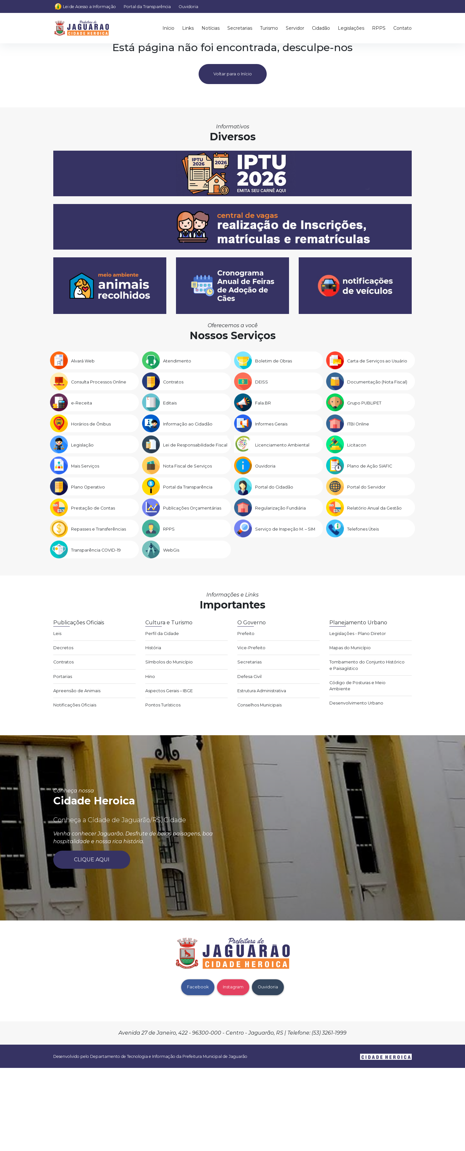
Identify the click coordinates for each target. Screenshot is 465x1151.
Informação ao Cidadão (187, 424)
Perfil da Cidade (162, 633)
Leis (57, 633)
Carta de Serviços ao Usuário (377, 361)
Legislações (351, 28)
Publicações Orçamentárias (192, 508)
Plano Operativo (88, 487)
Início (168, 28)
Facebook (198, 986)
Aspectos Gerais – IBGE (169, 690)
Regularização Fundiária (280, 508)
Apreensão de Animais (76, 690)
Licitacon (356, 445)
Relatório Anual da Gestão (374, 508)
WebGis (171, 550)
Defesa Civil (249, 676)
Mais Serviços (85, 466)
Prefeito (245, 633)
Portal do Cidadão (274, 487)
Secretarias (239, 28)
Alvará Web (83, 361)
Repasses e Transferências (98, 529)
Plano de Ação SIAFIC (369, 466)
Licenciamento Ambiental (282, 445)
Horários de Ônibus (91, 424)
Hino (150, 676)
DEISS (261, 382)
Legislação (82, 445)
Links (188, 28)
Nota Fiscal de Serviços (187, 466)
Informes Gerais (271, 424)
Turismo (269, 28)
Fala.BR (263, 403)
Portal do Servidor (366, 487)
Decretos (63, 647)
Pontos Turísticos (163, 705)
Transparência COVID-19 (96, 550)
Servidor (295, 28)
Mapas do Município (350, 647)
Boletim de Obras (273, 361)
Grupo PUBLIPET (364, 403)
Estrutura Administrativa (261, 690)
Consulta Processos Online (98, 382)
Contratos (173, 382)
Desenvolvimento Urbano (356, 703)
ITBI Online (358, 424)
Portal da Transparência (147, 6)
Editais (170, 403)
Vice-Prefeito (251, 647)
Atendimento (177, 361)
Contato (402, 28)
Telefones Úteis (363, 529)
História (153, 647)
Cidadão (321, 28)
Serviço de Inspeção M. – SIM (285, 529)
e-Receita (81, 403)
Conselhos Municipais (259, 705)
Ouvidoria (188, 6)
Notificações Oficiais (74, 705)
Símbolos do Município (169, 662)
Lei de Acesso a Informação (89, 6)
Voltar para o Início (232, 73)
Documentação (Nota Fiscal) (377, 382)
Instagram (233, 986)
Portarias (62, 676)
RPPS (379, 28)
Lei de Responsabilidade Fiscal (195, 445)
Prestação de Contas (93, 508)
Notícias (211, 28)
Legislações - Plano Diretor (357, 633)
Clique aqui (91, 859)
